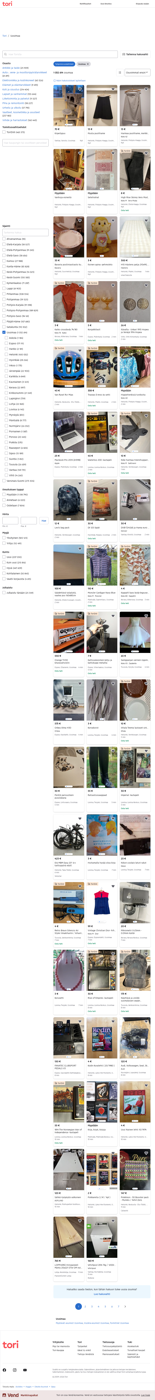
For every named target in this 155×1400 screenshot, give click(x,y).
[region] (68, 105)
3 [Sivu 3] (92, 1306)
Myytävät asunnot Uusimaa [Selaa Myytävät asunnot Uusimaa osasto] (69, 1323)
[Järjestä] (137, 72)
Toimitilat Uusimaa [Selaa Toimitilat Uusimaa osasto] (119, 1323)
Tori (4, 35)
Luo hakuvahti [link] (102, 1293)
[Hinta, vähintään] (10, 520)
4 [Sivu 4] (98, 1306)
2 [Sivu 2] (85, 1306)
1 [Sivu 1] (78, 1306)
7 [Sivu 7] (118, 1306)
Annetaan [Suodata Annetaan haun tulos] (16, 499)
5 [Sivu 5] (105, 1306)
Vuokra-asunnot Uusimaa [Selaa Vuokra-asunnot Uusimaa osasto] (96, 1323)
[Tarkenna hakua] (25, 232)
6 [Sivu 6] (112, 1306)
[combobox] (60, 54)
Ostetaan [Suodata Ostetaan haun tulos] (15, 505)
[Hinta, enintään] (29, 520)
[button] (135, 54)
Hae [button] (44, 520)
